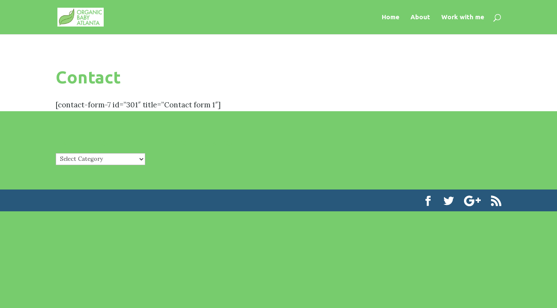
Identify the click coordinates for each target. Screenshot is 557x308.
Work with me (462, 17)
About (420, 17)
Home (390, 17)
